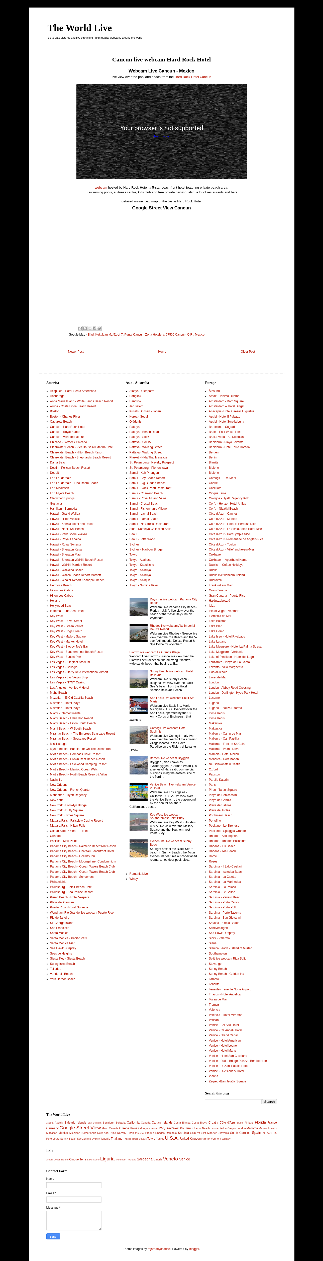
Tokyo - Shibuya (140, 570)
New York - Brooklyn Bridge (68, 805)
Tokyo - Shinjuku (141, 580)
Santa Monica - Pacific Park (68, 938)
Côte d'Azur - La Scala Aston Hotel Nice (235, 529)
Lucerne (214, 697)
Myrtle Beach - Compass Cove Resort (75, 754)
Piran (131, 1132)
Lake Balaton (217, 621)
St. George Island (61, 923)
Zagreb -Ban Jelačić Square (227, 1081)
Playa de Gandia (220, 800)
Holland (55, 600)
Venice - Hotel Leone (223, 1045)
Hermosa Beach (61, 585)
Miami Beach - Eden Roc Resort (71, 718)
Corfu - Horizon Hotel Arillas (227, 503)
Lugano (214, 703)
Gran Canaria (218, 590)
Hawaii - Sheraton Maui (65, 554)
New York (56, 800)
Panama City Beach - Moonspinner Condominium (83, 861)
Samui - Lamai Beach (144, 513)
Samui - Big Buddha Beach (148, 483)
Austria (59, 1122)
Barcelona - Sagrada (222, 427)
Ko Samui (186, 1128)
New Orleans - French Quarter (70, 790)
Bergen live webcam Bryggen (169, 758)
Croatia (213, 1122)
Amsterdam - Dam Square (226, 401)
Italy (162, 1128)
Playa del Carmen (62, 902)
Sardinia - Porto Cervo (224, 902)
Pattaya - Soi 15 (140, 442)
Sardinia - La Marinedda (225, 882)
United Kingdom (190, 1138)
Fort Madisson (59, 488)
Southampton (218, 953)
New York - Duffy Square (66, 810)
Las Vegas (229, 1128)
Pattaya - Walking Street (146, 447)
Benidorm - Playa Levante (226, 442)
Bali (90, 1122)
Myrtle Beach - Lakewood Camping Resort (78, 764)
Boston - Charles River (65, 416)
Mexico (63, 1133)
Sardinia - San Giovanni (225, 917)
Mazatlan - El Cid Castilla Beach (71, 697)
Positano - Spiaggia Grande (227, 831)
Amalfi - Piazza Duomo (224, 396)
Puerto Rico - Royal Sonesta (69, 907)
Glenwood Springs (62, 498)
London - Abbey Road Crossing (230, 687)
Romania (171, 1132)
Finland (249, 1122)
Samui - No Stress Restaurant (149, 524)
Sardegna (144, 1159)
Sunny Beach (218, 969)
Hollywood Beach (61, 605)
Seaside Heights (61, 953)
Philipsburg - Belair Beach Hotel (71, 887)
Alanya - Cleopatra (142, 391)
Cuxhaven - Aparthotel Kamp (228, 560)
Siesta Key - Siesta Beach (67, 958)
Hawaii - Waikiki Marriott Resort (71, 565)
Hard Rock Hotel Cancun (193, 77)
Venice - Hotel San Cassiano (228, 1056)
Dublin (213, 570)
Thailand (116, 1138)
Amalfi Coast (53, 1159)
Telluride (55, 969)
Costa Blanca (182, 1122)
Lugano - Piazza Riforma (225, 708)
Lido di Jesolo (218, 672)
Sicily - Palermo (219, 938)
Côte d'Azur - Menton (223, 519)
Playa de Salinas (220, 805)
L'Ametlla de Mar (220, 616)
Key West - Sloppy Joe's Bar (69, 646)
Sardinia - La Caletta (222, 877)
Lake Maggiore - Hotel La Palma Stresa (235, 646)
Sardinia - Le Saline (222, 892)
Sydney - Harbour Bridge (146, 549)
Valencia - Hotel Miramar (225, 1015)
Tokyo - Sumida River (144, 585)
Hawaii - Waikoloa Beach (66, 570)
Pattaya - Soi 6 (139, 437)
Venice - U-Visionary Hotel (226, 1071)
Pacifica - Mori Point (63, 841)
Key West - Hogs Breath (66, 631)
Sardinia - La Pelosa (222, 887)
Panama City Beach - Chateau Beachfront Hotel (82, 851)
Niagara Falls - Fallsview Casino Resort (76, 820)
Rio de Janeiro (59, 917)
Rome (213, 856)
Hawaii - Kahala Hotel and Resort (72, 524)
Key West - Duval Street (66, 621)
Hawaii (134, 1128)
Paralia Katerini (219, 779)
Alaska (50, 1122)
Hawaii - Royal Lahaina (65, 539)
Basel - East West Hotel (225, 432)
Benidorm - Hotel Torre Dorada (229, 447)
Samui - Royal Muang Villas (148, 498)
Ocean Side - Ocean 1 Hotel (69, 831)
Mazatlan (51, 1132)
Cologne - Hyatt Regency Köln (229, 498)
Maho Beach (58, 692)
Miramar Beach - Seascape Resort (73, 738)
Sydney (135, 544)
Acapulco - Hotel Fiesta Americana (73, 391)
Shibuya (195, 1132)
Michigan (74, 1132)
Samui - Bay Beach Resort (147, 478)
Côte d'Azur (228, 1122)
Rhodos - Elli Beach (222, 846)
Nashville (56, 779)
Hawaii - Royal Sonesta (65, 544)
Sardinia (183, 1133)
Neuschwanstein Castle (224, 764)
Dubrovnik (215, 580)
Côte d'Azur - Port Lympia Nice (229, 534)
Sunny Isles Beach (62, 964)
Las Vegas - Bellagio (63, 667)
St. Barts (267, 1133)
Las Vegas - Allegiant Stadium (70, 662)
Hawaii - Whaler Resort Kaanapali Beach (77, 580)
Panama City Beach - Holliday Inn (72, 856)
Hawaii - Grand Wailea (65, 513)
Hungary (145, 1128)
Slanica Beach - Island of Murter (230, 948)
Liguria (107, 1158)
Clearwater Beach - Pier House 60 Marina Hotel (82, 447)
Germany (52, 1128)
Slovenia (224, 1132)
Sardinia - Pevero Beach (225, 897)
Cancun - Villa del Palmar (67, 437)
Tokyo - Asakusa (140, 560)
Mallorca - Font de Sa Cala (227, 744)
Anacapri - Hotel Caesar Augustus (231, 411)
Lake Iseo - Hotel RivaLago (227, 636)
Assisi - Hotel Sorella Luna (226, 421)
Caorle (213, 483)
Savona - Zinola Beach (224, 923)
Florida (260, 1122)
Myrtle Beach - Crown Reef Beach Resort (77, 759)
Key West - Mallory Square (68, 636)
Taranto (214, 979)
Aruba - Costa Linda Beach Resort (73, 406)
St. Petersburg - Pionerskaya (149, 467)
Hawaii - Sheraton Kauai (66, 549)
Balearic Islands (75, 1122)
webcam (101, 187)
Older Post (248, 351)
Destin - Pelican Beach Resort (70, 467)
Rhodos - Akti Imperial (223, 836)
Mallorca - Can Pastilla (224, 738)
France (272, 1122)
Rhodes (160, 1132)
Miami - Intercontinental (65, 713)
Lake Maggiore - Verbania (226, 652)
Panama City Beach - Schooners (72, 877)
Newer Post (76, 351)
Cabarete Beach (61, 421)
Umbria (157, 1159)
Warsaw (226, 1138)
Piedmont (121, 1159)
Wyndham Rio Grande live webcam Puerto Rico (82, 912)
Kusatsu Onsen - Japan (145, 411)
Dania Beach (58, 462)
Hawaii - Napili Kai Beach (67, 529)
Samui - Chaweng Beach (146, 493)
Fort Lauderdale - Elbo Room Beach (74, 483)
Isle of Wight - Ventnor (223, 611)
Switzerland (84, 1138)
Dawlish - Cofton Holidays (226, 565)
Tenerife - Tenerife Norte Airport (230, 989)
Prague (149, 1132)
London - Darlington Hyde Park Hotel (233, 692)
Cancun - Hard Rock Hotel (67, 427)
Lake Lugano (217, 641)
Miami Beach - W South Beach (70, 728)
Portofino (215, 820)
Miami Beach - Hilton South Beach (73, 723)
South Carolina (240, 1133)
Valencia (214, 1009)
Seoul (133, 534)
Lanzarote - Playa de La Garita (229, 662)
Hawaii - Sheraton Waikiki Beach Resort (76, 560)
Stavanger (216, 964)
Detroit (54, 473)
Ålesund (214, 391)
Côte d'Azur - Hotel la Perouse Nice (232, 524)
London (214, 682)
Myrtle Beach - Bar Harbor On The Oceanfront (81, 749)
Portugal (139, 1133)
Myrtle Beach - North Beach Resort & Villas (78, 774)
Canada (146, 1122)
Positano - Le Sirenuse (224, 825)
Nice (113, 1132)
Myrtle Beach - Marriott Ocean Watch (74, 769)
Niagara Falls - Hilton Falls (67, 825)
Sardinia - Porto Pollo (223, 907)
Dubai (240, 1122)
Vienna (213, 1076)
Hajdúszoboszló (219, 600)
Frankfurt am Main (221, 585)
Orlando (55, 836)
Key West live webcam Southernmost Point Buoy (167, 816)
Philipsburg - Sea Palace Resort (71, 892)
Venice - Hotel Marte (222, 1050)
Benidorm (108, 1122)
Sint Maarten (209, 1132)
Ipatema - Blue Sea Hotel (67, 611)
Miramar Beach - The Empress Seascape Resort (82, 733)
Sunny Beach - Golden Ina (226, 974)
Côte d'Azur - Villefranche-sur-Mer (231, 549)
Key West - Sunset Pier (65, 657)
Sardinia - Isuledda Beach (226, 872)
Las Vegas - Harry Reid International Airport (79, 672)
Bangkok (135, 396)
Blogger (194, 1249)
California (133, 1122)
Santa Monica (59, 933)
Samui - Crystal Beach (144, 503)
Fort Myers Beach (62, 493)
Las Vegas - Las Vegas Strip (69, 677)
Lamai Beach (202, 1128)
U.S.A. (172, 1138)
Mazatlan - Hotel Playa (65, 703)
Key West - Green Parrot (66, 626)
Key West (56, 616)
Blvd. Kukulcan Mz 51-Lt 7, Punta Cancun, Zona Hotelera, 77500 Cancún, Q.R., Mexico (146, 334)
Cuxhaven (215, 554)
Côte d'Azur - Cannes (223, 513)
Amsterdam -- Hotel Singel (226, 406)
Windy (134, 879)
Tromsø (214, 1004)
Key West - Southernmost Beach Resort (76, 652)
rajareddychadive (159, 1249)
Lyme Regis (217, 713)
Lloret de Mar (218, 677)
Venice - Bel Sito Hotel (224, 1025)
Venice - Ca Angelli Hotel (225, 1030)
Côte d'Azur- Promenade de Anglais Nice (236, 539)
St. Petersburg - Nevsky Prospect (152, 462)
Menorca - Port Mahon (224, 759)
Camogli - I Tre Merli (222, 478)
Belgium (97, 1122)
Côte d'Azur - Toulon (222, 544)
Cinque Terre (217, 493)
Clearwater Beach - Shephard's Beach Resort (80, 457)
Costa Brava (199, 1122)
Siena (213, 943)
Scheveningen (218, 928)
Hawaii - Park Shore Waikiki (68, 534)
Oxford (213, 769)
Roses (213, 861)
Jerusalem (136, 406)
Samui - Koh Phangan (144, 473)
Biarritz (213, 462)
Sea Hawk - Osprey (63, 948)
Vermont (216, 1138)
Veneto (170, 1158)
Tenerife (214, 984)
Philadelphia (58, 882)
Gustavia (56, 503)
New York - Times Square (67, 815)
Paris (212, 784)
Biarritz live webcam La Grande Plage (155, 652)
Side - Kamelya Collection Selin (150, 529)
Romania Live (139, 874)
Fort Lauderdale (60, 478)
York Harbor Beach (62, 979)
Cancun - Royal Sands (65, 432)
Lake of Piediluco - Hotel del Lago (231, 657)
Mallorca (252, 1128)
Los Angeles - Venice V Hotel (69, 687)
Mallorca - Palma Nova (224, 749)
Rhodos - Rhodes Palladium (227, 841)
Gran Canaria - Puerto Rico (227, 595)
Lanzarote (216, 1128)
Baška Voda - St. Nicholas (226, 437)
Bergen (214, 452)
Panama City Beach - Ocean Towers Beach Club (82, 866)
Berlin (213, 457)
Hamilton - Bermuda (63, 508)
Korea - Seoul (139, 416)
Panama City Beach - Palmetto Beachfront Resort (83, 846)
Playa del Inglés (219, 810)
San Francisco (59, 928)
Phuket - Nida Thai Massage (148, 457)
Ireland (154, 1128)
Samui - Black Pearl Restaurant (150, 488)
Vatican (214, 1020)
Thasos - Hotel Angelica (225, 994)
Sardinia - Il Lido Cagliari (225, 866)
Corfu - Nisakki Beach (223, 508)
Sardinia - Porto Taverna (225, 912)
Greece (124, 1128)
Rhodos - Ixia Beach (222, 851)
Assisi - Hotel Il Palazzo (224, 416)
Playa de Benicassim (223, 795)
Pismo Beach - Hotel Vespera (69, 897)
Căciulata (215, 488)
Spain (256, 1133)
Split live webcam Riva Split (227, 958)
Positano (131, 1159)
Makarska (215, 723)
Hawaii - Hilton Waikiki (65, 519)
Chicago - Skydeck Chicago (68, 442)
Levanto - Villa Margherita (226, 667)
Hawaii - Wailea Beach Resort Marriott (75, 575)
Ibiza (212, 605)
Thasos (127, 1138)
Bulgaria (121, 1122)
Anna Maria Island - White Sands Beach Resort (81, 401)
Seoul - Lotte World (142, 539)
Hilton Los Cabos (61, 590)
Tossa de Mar (218, 999)
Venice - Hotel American (225, 1040)
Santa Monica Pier (62, 943)
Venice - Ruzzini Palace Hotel (228, 1066)
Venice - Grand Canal (223, 1035)
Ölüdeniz (135, 421)
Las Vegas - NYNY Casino (67, 682)
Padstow (214, 774)
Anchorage (57, 396)
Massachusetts (268, 1128)
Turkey (160, 1138)
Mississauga (58, 744)
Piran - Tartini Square (223, 790)
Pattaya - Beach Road (144, 432)
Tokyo (133, 554)
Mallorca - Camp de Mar (225, 733)
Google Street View (80, 1127)
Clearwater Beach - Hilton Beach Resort (76, 452)
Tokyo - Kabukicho (142, 565)
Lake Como (216, 631)
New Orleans (58, 784)
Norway (122, 1132)
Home (162, 351)
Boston (54, 411)
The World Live (80, 28)
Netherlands (88, 1132)
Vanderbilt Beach (61, 974)
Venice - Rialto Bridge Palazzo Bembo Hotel (238, 1061)
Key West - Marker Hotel (66, 641)
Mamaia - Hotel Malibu (224, 754)
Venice (184, 1159)
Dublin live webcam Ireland (227, 575)
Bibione (214, 467)
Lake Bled (215, 626)
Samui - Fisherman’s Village (148, 508)
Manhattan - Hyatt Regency (68, 795)
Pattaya (135, 427)
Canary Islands (162, 1122)
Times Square (139, 1138)
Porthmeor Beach (220, 815)
